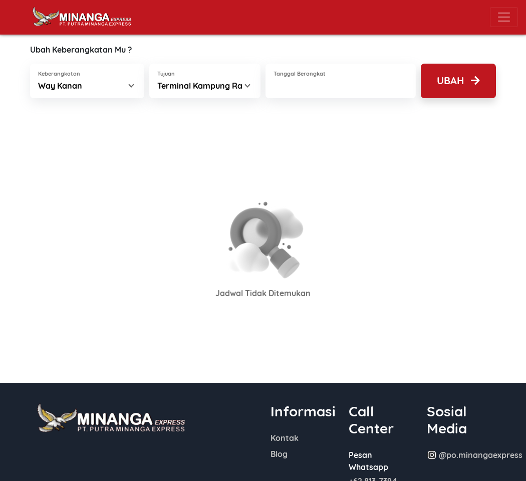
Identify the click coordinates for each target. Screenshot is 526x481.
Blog (279, 454)
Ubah (458, 80)
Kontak (285, 438)
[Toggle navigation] (504, 17)
